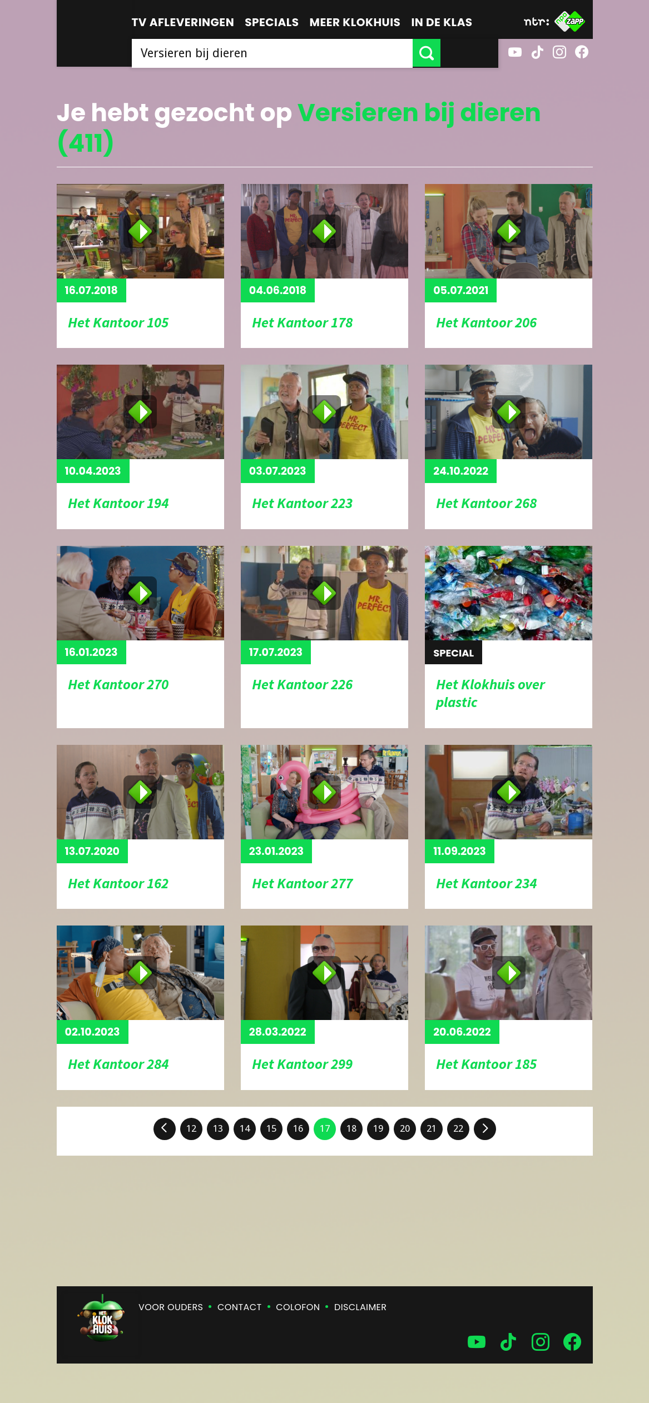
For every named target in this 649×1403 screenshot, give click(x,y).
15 (271, 1128)
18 (351, 1128)
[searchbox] (301, 53)
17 (325, 1128)
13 (218, 1128)
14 (245, 1128)
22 (458, 1128)
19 (378, 1128)
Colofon (298, 1307)
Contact (239, 1307)
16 (298, 1128)
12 (191, 1128)
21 (432, 1128)
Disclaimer (360, 1307)
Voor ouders (170, 1307)
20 (405, 1128)
